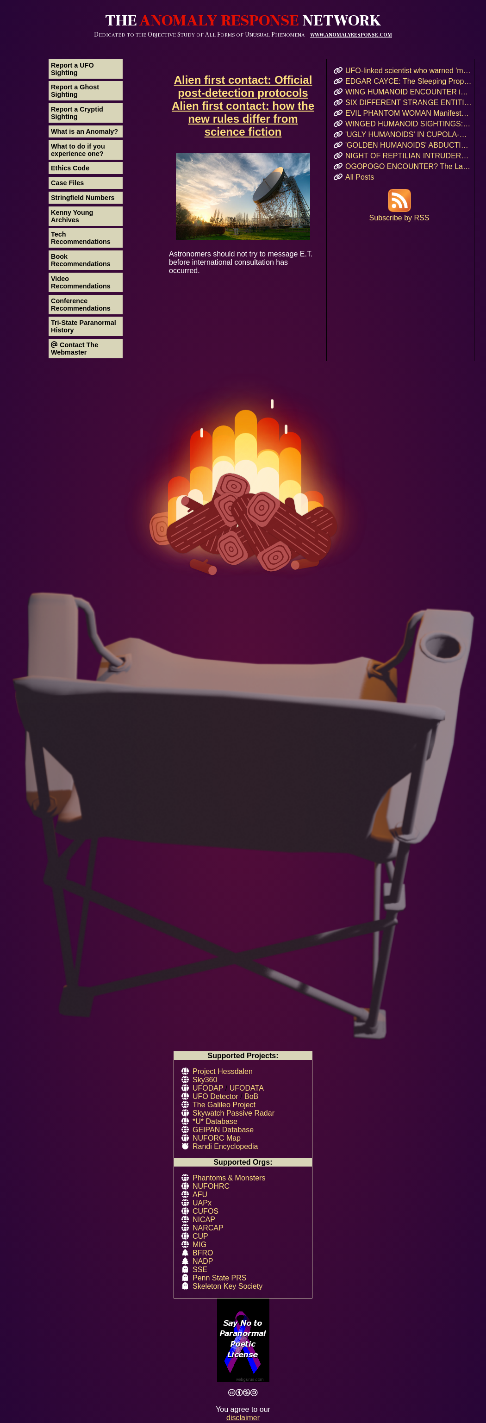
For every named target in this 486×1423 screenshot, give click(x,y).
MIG (199, 1244)
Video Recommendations (81, 282)
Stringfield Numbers (83, 197)
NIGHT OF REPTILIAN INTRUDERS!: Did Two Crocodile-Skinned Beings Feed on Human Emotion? (408, 156)
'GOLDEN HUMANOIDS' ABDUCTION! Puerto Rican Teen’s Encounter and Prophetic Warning (408, 145)
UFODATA (247, 1088)
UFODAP (208, 1088)
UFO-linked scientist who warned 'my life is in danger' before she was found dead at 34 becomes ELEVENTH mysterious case (408, 71)
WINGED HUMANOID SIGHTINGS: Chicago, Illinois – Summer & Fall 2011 (408, 124)
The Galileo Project (224, 1105)
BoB (251, 1096)
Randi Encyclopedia (225, 1146)
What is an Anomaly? (84, 131)
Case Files (67, 183)
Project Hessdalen (223, 1071)
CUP (200, 1236)
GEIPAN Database (223, 1130)
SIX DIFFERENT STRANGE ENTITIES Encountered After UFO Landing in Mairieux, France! (408, 102)
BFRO (203, 1253)
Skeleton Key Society (227, 1286)
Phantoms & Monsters (229, 1178)
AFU (200, 1194)
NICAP (204, 1219)
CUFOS (205, 1211)
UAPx (202, 1203)
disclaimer (243, 1418)
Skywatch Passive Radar (233, 1113)
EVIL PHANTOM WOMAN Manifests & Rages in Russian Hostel (408, 113)
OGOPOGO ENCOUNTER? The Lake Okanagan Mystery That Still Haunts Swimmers (408, 166)
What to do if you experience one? (78, 150)
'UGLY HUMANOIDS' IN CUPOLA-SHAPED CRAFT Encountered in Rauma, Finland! (408, 134)
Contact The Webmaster (74, 348)
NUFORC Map (217, 1138)
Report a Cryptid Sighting (77, 113)
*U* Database (215, 1121)
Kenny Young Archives (72, 216)
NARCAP (208, 1228)
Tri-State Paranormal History (83, 326)
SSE (200, 1269)
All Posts (359, 177)
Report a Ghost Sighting (75, 90)
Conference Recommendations (81, 304)
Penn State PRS (220, 1278)
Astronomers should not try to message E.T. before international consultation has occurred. (243, 214)
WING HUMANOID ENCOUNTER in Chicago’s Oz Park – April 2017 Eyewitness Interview (408, 92)
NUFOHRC (211, 1186)
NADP (203, 1261)
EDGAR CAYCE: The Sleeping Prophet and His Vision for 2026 (408, 81)
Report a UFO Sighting (72, 69)
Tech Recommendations (81, 238)
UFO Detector (215, 1096)
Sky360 (205, 1080)
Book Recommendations (81, 260)
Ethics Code (70, 168)
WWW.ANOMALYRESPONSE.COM (351, 34)
